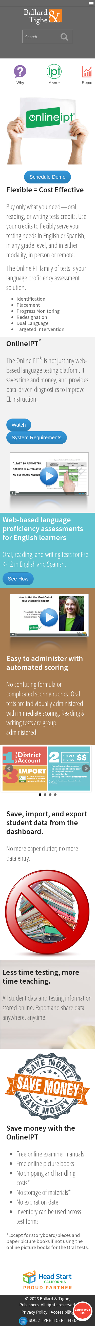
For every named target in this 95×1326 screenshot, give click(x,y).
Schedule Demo (47, 177)
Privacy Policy (34, 1312)
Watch (19, 425)
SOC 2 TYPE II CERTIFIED (48, 1320)
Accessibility (62, 1312)
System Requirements (37, 437)
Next (86, 768)
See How (18, 579)
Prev (9, 768)
